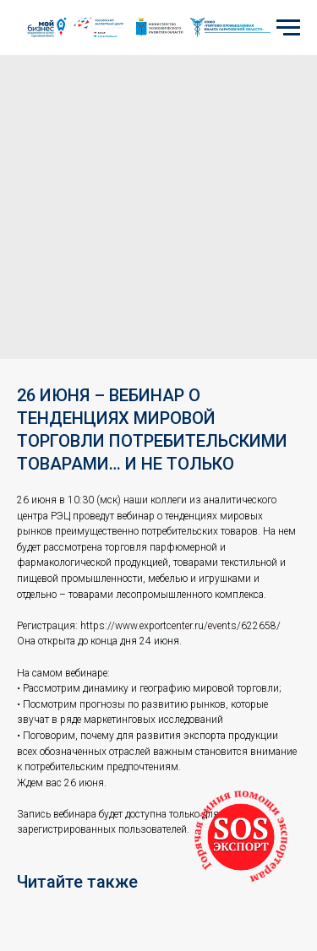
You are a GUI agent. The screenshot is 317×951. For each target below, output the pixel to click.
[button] (241, 837)
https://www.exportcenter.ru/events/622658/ (180, 626)
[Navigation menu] (288, 27)
